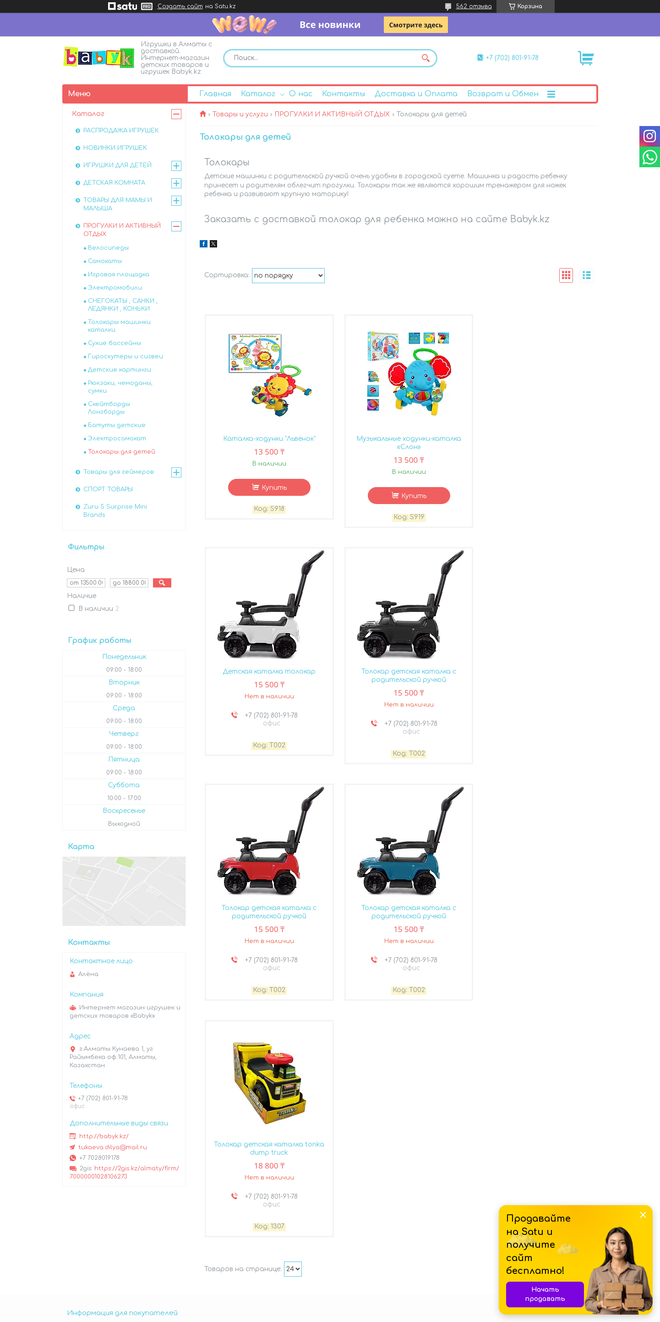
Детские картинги (119, 370)
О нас (300, 94)
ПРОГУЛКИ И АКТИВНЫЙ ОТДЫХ (332, 114)
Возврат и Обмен (503, 94)
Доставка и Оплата (416, 94)
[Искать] (426, 58)
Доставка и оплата (109, 1232)
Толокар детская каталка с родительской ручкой (265, 678)
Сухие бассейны (114, 343)
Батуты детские (117, 425)
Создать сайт (180, 6)
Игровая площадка (118, 274)
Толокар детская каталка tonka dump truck (266, 915)
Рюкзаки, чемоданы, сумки (120, 387)
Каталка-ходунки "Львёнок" (265, 439)
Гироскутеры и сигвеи (125, 356)
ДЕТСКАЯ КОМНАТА (114, 183)
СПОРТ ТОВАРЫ (108, 489)
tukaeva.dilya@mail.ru (112, 1147)
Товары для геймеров (118, 472)
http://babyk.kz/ (104, 1136)
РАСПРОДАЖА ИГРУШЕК (121, 130)
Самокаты (105, 261)
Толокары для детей (121, 452)
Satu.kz (378, 1305)
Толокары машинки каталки (119, 326)
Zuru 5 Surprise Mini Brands (115, 511)
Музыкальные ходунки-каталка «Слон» (398, 443)
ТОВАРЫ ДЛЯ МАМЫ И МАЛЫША (117, 204)
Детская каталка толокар (531, 439)
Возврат (89, 1243)
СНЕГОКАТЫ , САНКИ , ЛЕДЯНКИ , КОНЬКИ (123, 305)
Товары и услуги (240, 114)
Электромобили (115, 288)
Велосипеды (108, 248)
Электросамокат (117, 438)
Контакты (343, 94)
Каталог (258, 94)
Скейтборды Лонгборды (109, 408)
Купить (270, 488)
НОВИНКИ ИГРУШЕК (115, 148)
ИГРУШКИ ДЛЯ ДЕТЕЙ (117, 165)
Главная (215, 94)
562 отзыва (474, 6)
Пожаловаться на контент (421, 1313)
